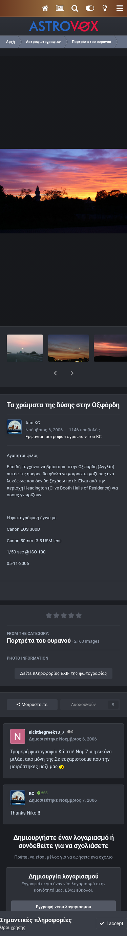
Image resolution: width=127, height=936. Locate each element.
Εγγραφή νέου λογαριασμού (63, 889)
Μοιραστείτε (32, 687)
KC (37, 405)
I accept (111, 923)
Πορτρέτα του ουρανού (39, 622)
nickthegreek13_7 (47, 714)
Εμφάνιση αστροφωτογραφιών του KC (63, 418)
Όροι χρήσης (12, 927)
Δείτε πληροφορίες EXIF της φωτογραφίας (63, 655)
